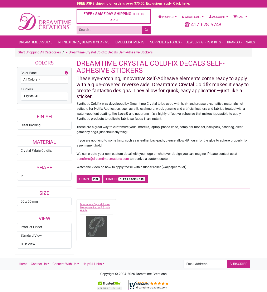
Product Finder (31, 227)
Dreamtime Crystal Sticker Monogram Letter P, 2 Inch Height (95, 208)
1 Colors (27, 89)
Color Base (44, 73)
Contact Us (39, 264)
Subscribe (238, 264)
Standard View (31, 236)
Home (23, 264)
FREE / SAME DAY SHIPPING (113, 16)
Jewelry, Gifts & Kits (203, 42)
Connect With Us (65, 264)
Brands (233, 42)
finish (125, 179)
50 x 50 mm (29, 202)
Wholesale (191, 17)
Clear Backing (30, 125)
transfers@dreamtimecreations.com (103, 159)
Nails (250, 42)
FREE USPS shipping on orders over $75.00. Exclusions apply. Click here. (133, 3)
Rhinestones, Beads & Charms (84, 42)
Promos (166, 17)
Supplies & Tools (165, 42)
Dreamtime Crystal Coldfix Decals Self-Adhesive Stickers (109, 52)
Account (217, 17)
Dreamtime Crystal (35, 42)
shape (89, 179)
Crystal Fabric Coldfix (36, 151)
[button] (66, 73)
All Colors (30, 79)
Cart (239, 17)
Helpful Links (92, 264)
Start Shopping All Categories (39, 52)
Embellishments (129, 42)
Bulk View (28, 244)
